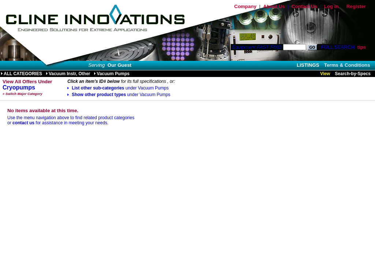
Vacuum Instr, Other (68, 73)
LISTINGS (308, 65)
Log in (331, 6)
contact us (23, 122)
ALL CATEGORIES (21, 73)
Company (245, 6)
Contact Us (304, 6)
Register (356, 6)
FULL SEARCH (337, 47)
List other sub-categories (118, 88)
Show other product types (118, 94)
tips (361, 47)
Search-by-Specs (353, 73)
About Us (274, 6)
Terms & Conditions (347, 65)
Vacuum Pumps (111, 73)
